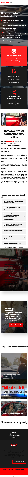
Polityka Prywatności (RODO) (9, 472)
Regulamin (14, 474)
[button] (7, 40)
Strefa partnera (20, 472)
